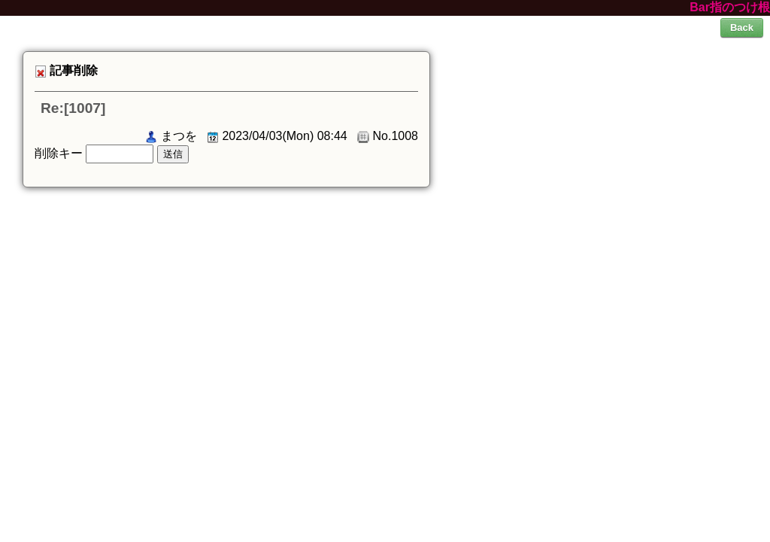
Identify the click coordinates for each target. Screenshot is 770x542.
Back (741, 27)
